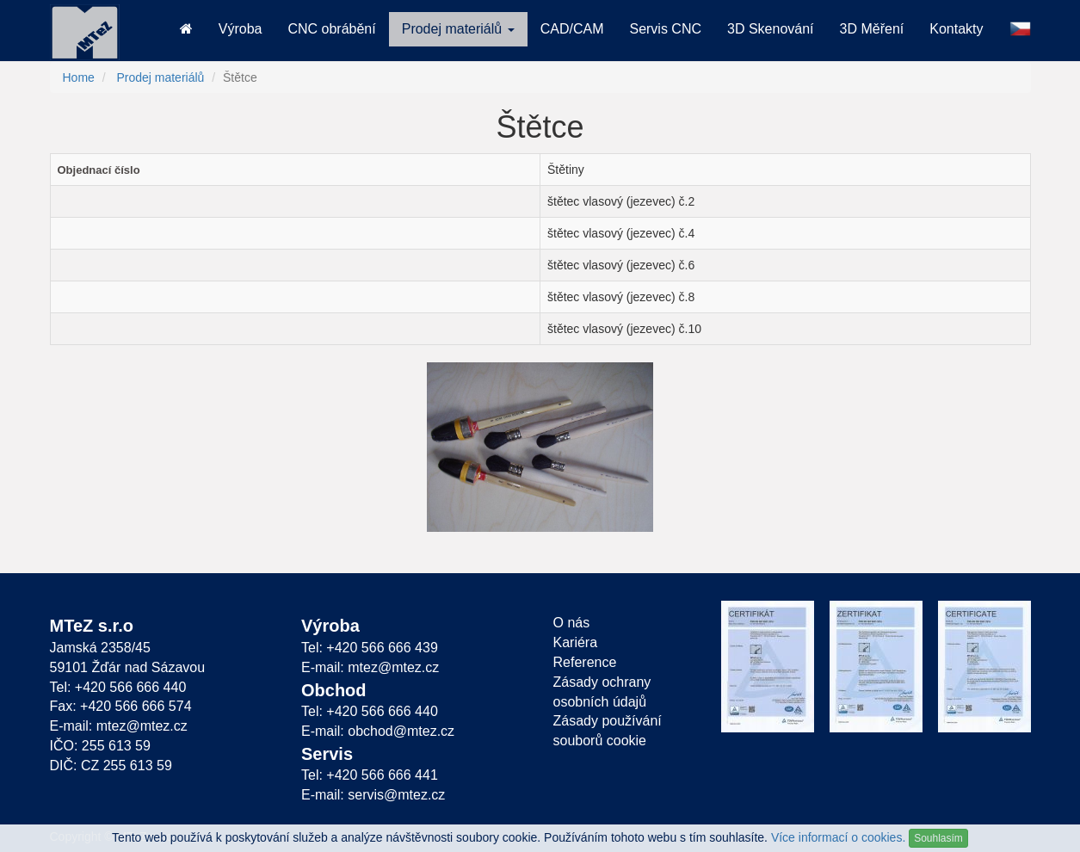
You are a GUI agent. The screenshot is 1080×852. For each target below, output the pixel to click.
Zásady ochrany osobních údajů (602, 692)
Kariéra (575, 642)
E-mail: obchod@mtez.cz (377, 731)
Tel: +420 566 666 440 (118, 687)
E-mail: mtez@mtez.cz (119, 726)
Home (79, 77)
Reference (585, 662)
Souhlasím (938, 838)
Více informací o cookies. (838, 837)
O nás (571, 622)
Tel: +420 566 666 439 (369, 647)
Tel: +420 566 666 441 (369, 775)
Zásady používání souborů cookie (607, 730)
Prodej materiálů (160, 77)
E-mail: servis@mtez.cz (373, 794)
